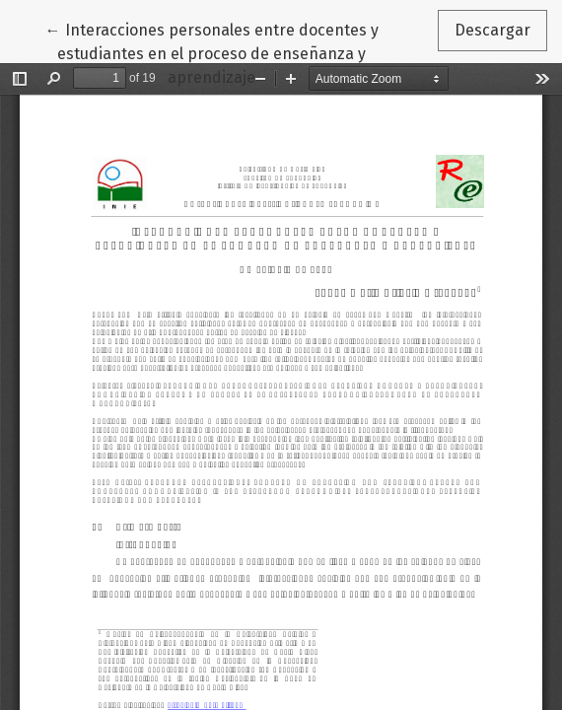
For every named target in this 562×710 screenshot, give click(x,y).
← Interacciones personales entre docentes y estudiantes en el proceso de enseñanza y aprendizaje (212, 52)
